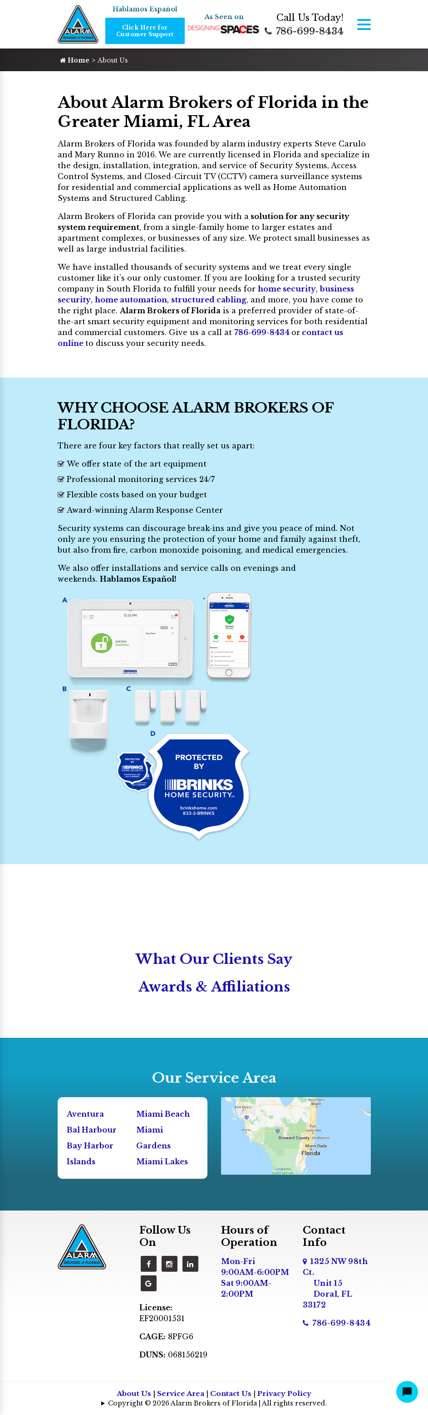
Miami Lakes (162, 1161)
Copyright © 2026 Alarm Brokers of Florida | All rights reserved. (217, 1403)
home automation (131, 299)
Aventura (85, 1113)
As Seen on (224, 17)
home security (287, 288)
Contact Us (230, 1393)
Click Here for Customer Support (145, 31)
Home (74, 60)
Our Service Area (214, 1078)
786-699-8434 (304, 31)
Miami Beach (163, 1113)
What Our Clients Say (214, 959)
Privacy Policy (284, 1393)
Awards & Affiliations (214, 986)
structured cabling (208, 299)
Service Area (180, 1393)
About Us (134, 1393)
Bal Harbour (92, 1129)
